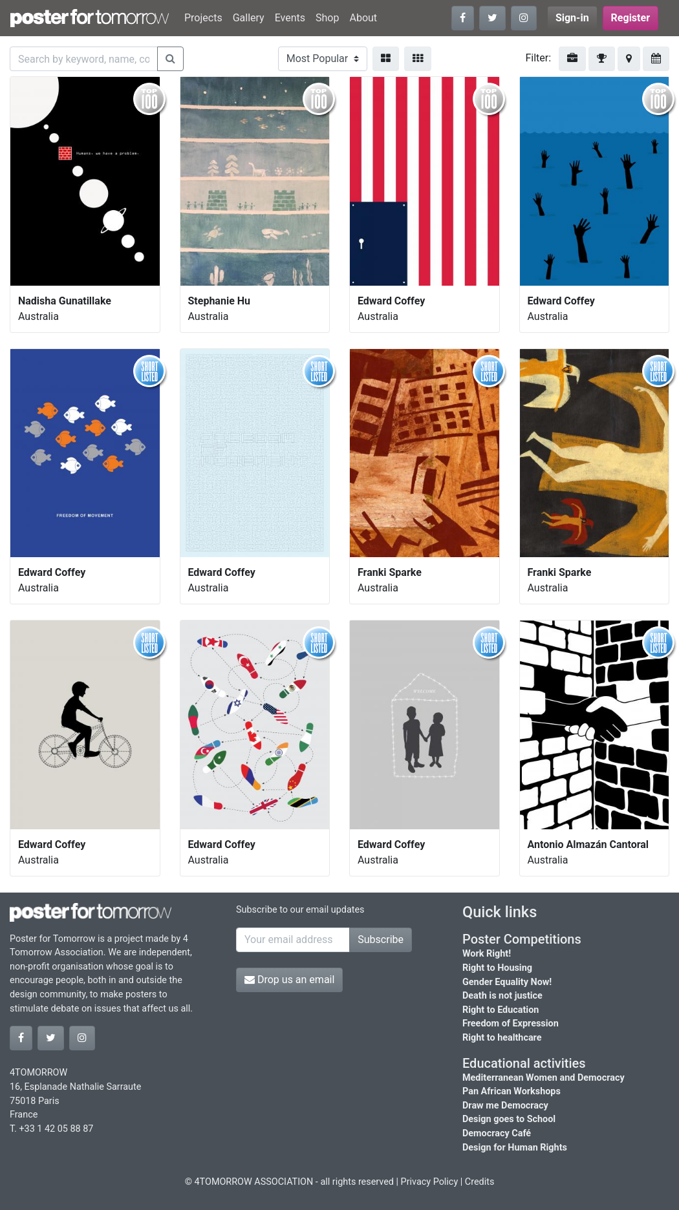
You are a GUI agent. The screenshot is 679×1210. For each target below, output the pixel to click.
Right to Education (500, 1009)
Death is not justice (502, 995)
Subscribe (381, 939)
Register (630, 18)
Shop (327, 18)
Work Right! (486, 953)
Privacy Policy (429, 1181)
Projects (203, 18)
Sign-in (572, 18)
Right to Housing (497, 967)
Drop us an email (289, 979)
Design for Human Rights (514, 1147)
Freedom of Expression (510, 1023)
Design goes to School (508, 1119)
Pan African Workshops (511, 1091)
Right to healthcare (502, 1037)
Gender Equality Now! (507, 982)
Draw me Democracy (505, 1105)
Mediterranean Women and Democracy (543, 1077)
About (363, 18)
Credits (480, 1181)
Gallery (248, 18)
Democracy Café (496, 1133)
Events (290, 18)
